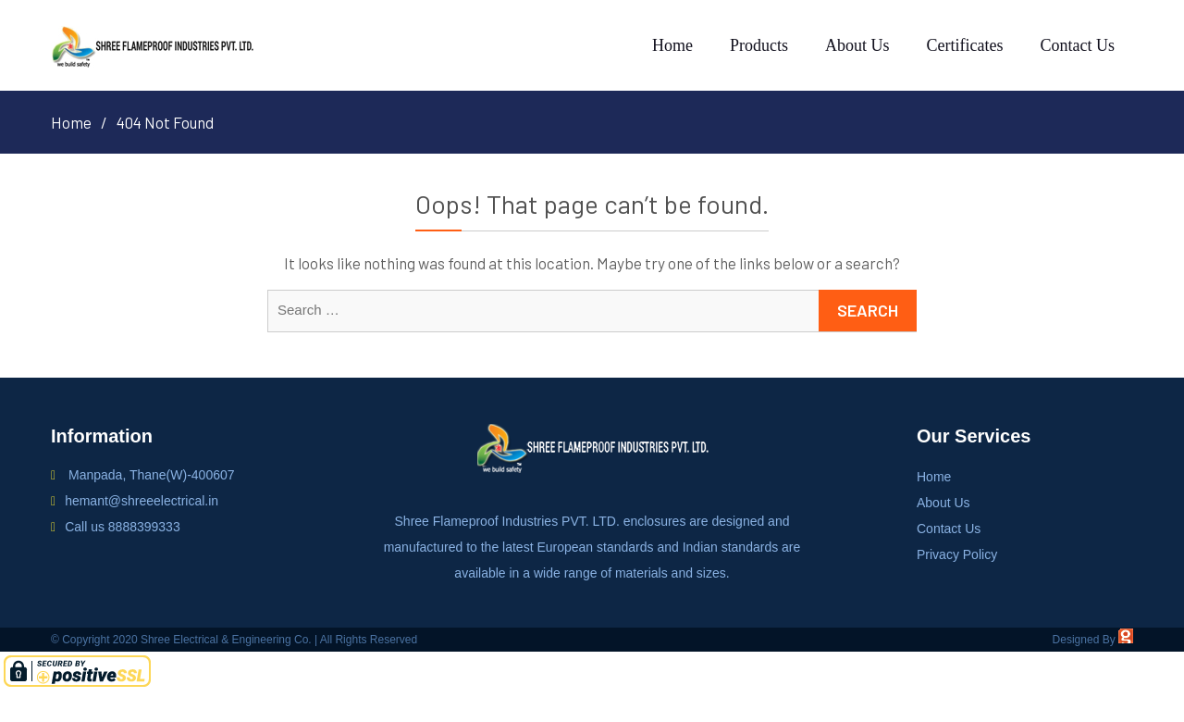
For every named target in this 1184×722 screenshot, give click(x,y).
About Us (857, 45)
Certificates (965, 45)
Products (759, 45)
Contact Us (1078, 45)
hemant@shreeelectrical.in (141, 500)
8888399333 (144, 526)
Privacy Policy (957, 554)
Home (672, 45)
